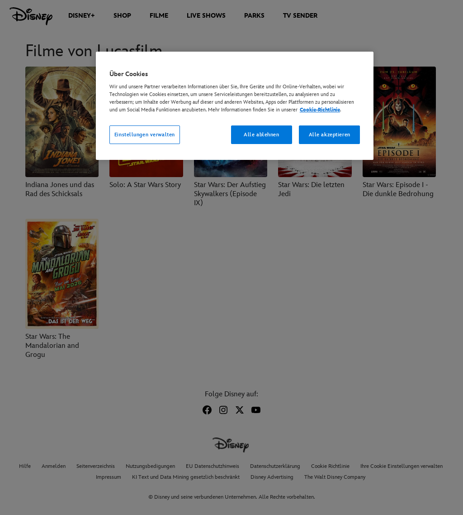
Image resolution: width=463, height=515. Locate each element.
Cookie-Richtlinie (320, 110)
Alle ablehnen (261, 135)
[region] (234, 106)
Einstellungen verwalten (144, 135)
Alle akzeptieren (329, 135)
